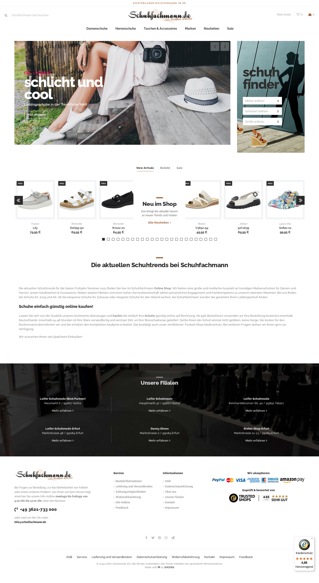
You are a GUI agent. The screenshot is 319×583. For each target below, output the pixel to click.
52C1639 (243, 228)
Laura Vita (285, 224)
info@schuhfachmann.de (30, 522)
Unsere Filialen (174, 497)
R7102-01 (118, 228)
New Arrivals (145, 168)
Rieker (202, 224)
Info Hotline (123, 502)
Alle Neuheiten (158, 228)
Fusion (35, 224)
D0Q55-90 (77, 228)
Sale (225, 28)
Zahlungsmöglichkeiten (131, 491)
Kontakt (170, 502)
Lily (35, 228)
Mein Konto (284, 14)
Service (82, 557)
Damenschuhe (101, 28)
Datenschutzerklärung (179, 486)
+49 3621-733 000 (35, 509)
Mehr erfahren (62, 410)
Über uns (170, 491)
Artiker (243, 224)
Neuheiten (207, 28)
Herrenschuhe (128, 28)
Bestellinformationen (129, 481)
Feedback (122, 507)
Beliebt (165, 168)
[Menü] (312, 539)
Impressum (172, 507)
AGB (168, 481)
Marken (188, 28)
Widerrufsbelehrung (128, 497)
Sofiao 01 (285, 228)
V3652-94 (201, 228)
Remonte (77, 224)
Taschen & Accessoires (160, 28)
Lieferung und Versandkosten (134, 486)
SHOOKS (169, 567)
